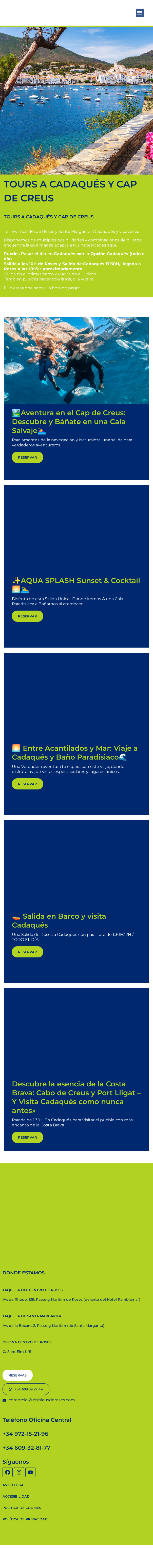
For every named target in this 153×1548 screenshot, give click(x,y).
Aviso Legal (14, 1485)
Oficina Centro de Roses (27, 1342)
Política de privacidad (25, 1519)
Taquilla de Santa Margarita (32, 1316)
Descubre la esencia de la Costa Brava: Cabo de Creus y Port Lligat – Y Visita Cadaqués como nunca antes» (76, 1097)
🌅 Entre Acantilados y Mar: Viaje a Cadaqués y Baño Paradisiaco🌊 (75, 752)
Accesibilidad (16, 1496)
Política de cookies (22, 1508)
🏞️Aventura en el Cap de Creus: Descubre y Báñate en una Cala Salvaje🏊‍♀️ (69, 421)
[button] (140, 13)
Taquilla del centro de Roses (33, 1290)
